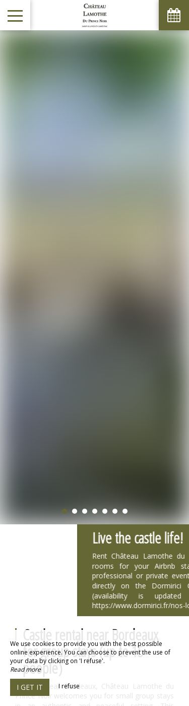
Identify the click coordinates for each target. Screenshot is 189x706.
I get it (30, 687)
